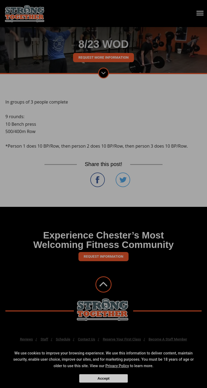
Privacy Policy (117, 366)
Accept (103, 378)
